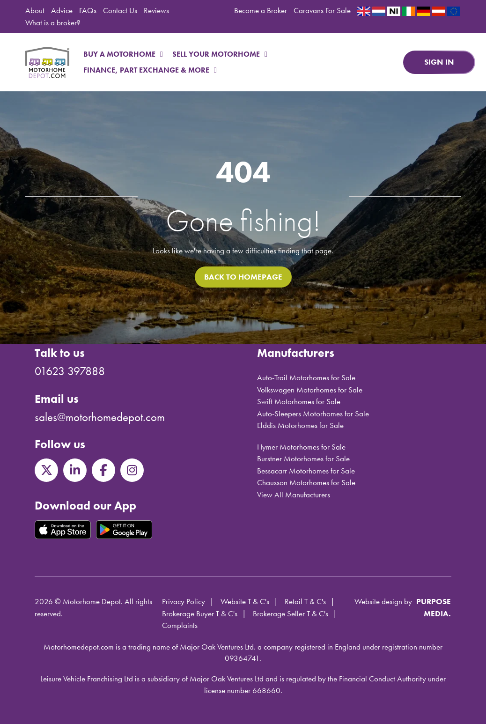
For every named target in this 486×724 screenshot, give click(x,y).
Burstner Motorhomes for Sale (303, 458)
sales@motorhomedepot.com (100, 417)
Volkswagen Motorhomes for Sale (309, 389)
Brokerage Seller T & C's (290, 613)
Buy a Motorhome (123, 54)
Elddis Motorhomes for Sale (300, 425)
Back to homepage (243, 277)
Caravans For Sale (322, 10)
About (34, 10)
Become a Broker (260, 10)
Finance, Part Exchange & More (150, 70)
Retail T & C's (305, 601)
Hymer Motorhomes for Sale (301, 447)
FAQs (87, 10)
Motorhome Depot (47, 62)
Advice (62, 10)
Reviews (156, 10)
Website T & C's (245, 601)
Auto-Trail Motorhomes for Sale (306, 377)
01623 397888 (70, 371)
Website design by (383, 601)
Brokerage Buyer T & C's (199, 613)
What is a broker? (52, 22)
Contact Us (120, 10)
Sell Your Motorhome (219, 54)
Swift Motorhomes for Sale (298, 401)
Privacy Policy (183, 601)
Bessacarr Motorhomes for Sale (306, 470)
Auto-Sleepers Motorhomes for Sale (313, 413)
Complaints (180, 625)
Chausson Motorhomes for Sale (306, 482)
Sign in (439, 62)
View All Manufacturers (293, 494)
